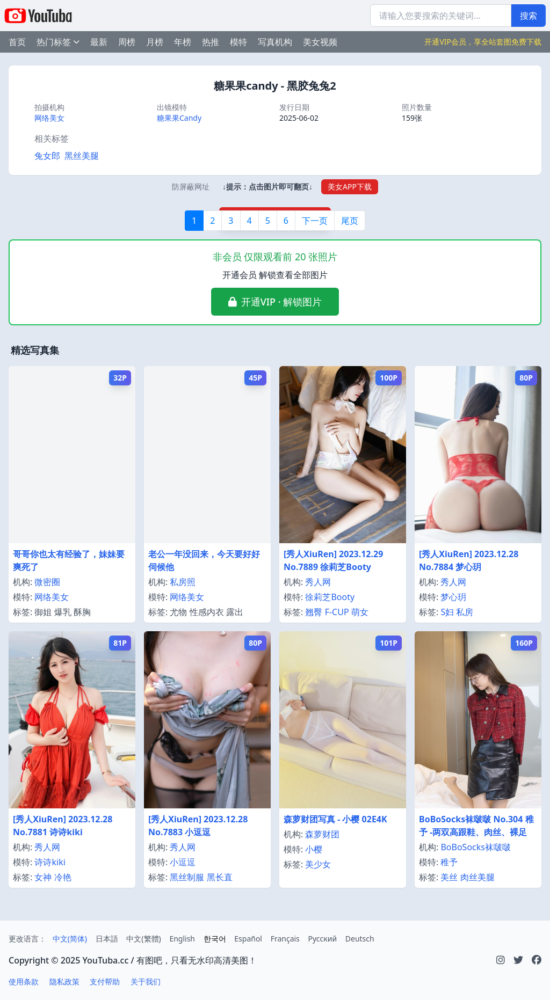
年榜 (182, 42)
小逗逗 (183, 862)
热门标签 (58, 42)
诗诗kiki (49, 862)
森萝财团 (322, 834)
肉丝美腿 (477, 877)
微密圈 (47, 582)
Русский (322, 938)
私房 (464, 612)
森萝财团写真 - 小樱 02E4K (335, 819)
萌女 (359, 612)
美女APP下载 (350, 186)
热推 (210, 42)
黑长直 (220, 877)
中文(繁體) (143, 938)
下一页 (315, 221)
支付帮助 (105, 981)
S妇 (447, 612)
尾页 (349, 221)
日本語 (107, 938)
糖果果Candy (179, 118)
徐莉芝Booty (329, 597)
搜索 (528, 15)
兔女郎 (47, 156)
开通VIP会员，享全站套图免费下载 (482, 42)
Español (248, 938)
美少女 (318, 864)
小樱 (313, 849)
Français (285, 938)
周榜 (126, 42)
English (182, 938)
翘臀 (313, 612)
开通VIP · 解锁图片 (281, 301)
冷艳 (62, 877)
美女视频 (320, 42)
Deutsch (359, 938)
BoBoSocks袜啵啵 (475, 847)
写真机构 (275, 42)
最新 (98, 42)
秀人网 (318, 582)
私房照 (183, 582)
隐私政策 (64, 981)
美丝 (449, 877)
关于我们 (146, 981)
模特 (238, 42)
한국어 (215, 938)
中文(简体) (70, 938)
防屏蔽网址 (190, 186)
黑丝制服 (187, 877)
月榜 (154, 42)
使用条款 (24, 981)
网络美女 (49, 118)
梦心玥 (453, 597)
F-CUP (337, 612)
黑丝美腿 (81, 156)
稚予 (449, 862)
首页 (17, 42)
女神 (43, 877)
